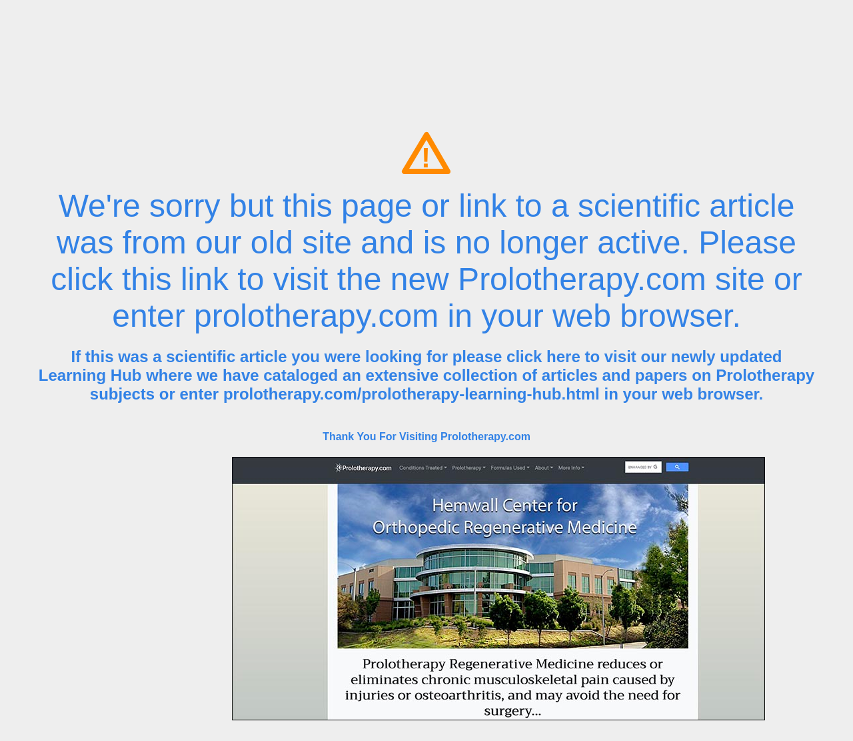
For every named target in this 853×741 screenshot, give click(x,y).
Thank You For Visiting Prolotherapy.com (426, 436)
